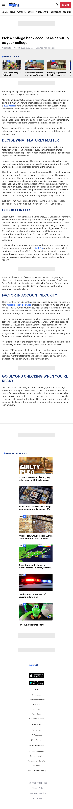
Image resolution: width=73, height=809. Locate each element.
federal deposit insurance (19, 305)
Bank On (39, 248)
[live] (65, 5)
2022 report (9, 106)
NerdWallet (6, 48)
